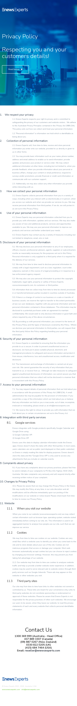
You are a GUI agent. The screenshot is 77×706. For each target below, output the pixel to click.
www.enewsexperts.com (11, 689)
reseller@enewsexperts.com (42, 650)
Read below (15, 69)
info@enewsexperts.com (30, 689)
